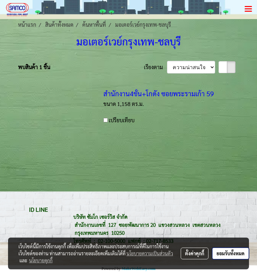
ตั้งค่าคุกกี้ (194, 253)
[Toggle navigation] (248, 9)
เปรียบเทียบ (122, 120)
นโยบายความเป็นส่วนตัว (149, 253)
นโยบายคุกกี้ (41, 260)
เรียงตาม (155, 67)
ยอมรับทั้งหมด (231, 253)
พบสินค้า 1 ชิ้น (34, 67)
